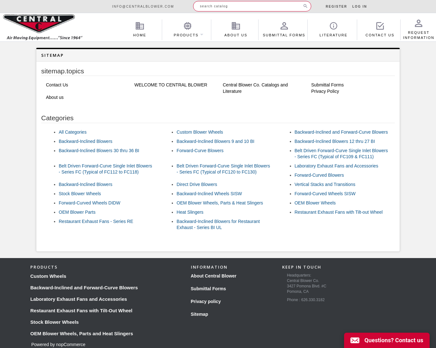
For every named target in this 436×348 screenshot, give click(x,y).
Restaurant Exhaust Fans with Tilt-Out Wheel (81, 310)
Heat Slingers (190, 212)
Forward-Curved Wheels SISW (325, 193)
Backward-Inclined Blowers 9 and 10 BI (215, 141)
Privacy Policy (325, 91)
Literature (333, 29)
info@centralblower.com (143, 6)
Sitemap (199, 314)
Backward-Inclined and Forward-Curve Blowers (341, 132)
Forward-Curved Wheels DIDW (89, 202)
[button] (387, 340)
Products (188, 29)
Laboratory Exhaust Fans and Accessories (336, 165)
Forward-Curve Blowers (200, 150)
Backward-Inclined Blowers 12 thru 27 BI (335, 141)
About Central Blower (214, 275)
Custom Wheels (48, 276)
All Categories (72, 132)
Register (336, 6)
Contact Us (380, 29)
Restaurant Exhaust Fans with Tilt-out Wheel (339, 212)
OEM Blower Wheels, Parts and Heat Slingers (81, 333)
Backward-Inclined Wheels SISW (209, 193)
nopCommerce (71, 344)
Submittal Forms (284, 29)
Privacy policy (206, 301)
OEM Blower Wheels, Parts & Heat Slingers (220, 202)
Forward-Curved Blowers (319, 175)
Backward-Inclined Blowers (85, 141)
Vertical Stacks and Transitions (325, 184)
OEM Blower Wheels (315, 202)
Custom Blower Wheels (200, 132)
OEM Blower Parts (77, 212)
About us (55, 97)
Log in (359, 6)
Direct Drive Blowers (197, 184)
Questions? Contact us (394, 340)
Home (139, 29)
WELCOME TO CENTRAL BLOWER (170, 84)
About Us (235, 29)
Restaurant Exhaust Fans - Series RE (96, 221)
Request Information (418, 29)
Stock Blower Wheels (80, 193)
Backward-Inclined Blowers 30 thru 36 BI (99, 150)
